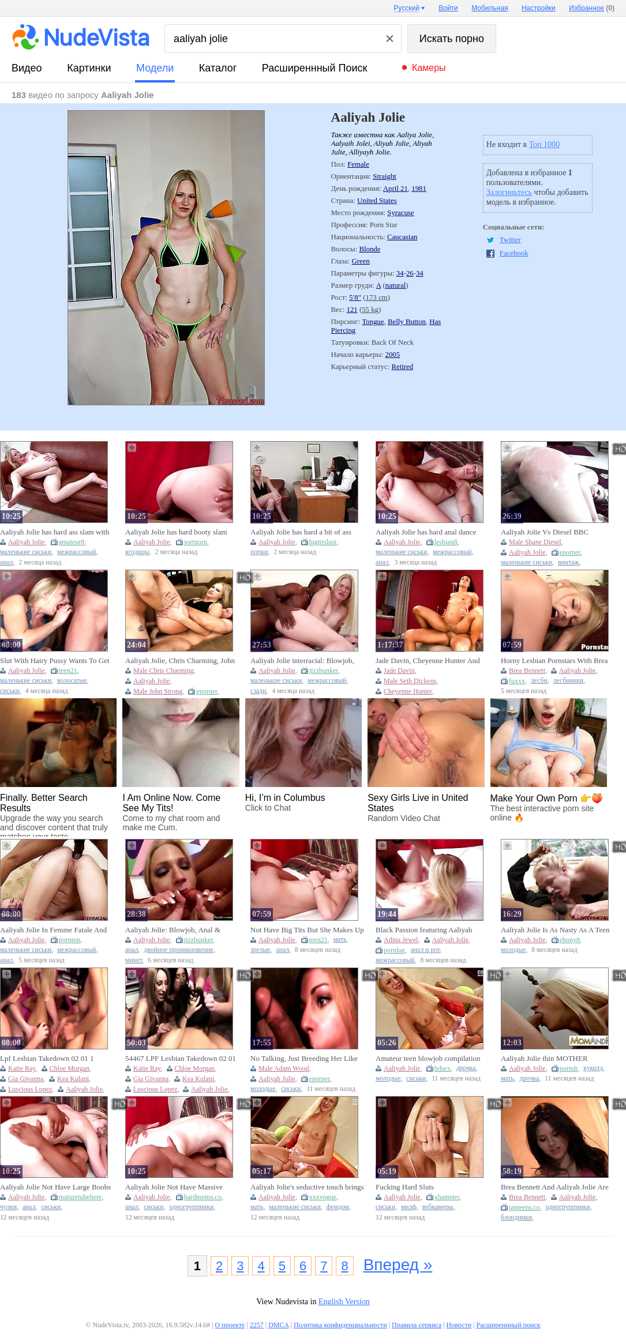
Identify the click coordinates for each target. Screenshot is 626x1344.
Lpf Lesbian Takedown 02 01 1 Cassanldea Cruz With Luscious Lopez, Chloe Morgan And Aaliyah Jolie (53, 1058)
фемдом (338, 1207)
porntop (69, 940)
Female (358, 164)
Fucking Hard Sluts (405, 1187)
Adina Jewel (401, 940)
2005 (392, 355)
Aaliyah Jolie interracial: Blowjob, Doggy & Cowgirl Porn (302, 660)
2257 (257, 1325)
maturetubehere (80, 1197)
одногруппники (191, 1207)
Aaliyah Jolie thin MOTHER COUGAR (544, 1058)
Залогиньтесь (509, 192)
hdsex (442, 1068)
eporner (570, 552)
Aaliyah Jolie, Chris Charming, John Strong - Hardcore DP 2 (180, 660)
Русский (406, 8)
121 (352, 310)
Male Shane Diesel (535, 542)
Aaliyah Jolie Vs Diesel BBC (544, 532)
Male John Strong (157, 691)
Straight (384, 176)
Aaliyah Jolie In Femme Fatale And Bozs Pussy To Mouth (53, 930)
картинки (89, 68)
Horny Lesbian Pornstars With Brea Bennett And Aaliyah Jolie (554, 660)
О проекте (230, 1325)
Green (361, 261)
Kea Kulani (73, 1079)
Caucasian (402, 237)
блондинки (516, 1217)
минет (133, 960)
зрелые (260, 950)
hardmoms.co (203, 1197)
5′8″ (355, 297)
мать (340, 939)
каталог (218, 68)
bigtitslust (322, 542)
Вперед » (398, 1265)
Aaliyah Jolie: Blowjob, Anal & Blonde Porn (172, 930)
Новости (459, 1325)
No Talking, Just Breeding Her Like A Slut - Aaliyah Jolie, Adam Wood (304, 1058)
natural (395, 285)
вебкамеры (437, 1207)
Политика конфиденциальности (340, 1325)
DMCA (278, 1325)
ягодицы (137, 552)
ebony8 (570, 940)
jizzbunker (323, 671)
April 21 (395, 189)
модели (155, 68)
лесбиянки (568, 680)
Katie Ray (22, 1068)
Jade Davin (399, 671)
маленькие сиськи (25, 552)
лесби (539, 680)
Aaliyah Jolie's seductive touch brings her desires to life (307, 1187)
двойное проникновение (178, 950)
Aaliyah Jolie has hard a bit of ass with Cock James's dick (300, 532)
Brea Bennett (527, 671)
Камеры (429, 68)
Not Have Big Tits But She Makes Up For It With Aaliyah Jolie (307, 930)
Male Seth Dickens (410, 681)
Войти (448, 8)
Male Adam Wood (283, 1068)
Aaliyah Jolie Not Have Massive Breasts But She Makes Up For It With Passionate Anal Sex (175, 1187)
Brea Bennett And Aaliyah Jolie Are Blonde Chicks (555, 1187)
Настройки (539, 8)
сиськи (10, 691)
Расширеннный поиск (315, 68)
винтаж (568, 562)
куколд (593, 1068)
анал (6, 562)
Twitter (510, 240)
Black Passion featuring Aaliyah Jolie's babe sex (424, 930)
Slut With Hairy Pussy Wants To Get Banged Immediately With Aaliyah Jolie (55, 660)
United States (377, 201)
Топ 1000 (544, 144)
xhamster (447, 1197)
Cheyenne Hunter (408, 691)
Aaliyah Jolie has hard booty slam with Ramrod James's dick (176, 532)
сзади (258, 691)
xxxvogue (322, 1197)
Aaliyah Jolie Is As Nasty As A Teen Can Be (555, 930)
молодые (513, 950)
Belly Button (407, 322)
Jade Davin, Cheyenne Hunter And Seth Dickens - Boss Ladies (428, 660)
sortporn (195, 542)
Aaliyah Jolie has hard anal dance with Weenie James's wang (426, 532)
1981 (418, 189)
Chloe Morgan (69, 1068)
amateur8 (72, 542)
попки (259, 552)
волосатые (72, 680)
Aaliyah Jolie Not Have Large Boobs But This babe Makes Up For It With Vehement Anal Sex (55, 1187)
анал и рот (425, 950)
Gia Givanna (25, 1079)
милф (409, 1207)
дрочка (466, 1068)
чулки (8, 1207)
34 (400, 273)
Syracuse (400, 213)
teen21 (68, 671)
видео (27, 68)
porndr (569, 1068)
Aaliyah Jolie (26, 542)
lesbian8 (446, 542)
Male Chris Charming (163, 671)
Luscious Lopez (30, 1089)
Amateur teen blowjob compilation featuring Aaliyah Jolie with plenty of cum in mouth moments (432, 1058)
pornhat (394, 950)
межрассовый (76, 552)
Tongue (373, 322)
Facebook (514, 253)
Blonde (369, 249)
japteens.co (524, 1207)
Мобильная (489, 8)
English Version (344, 1301)
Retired (402, 367)
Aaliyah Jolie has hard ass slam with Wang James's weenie (54, 532)
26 (410, 273)
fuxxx (517, 681)
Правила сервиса (416, 1325)
